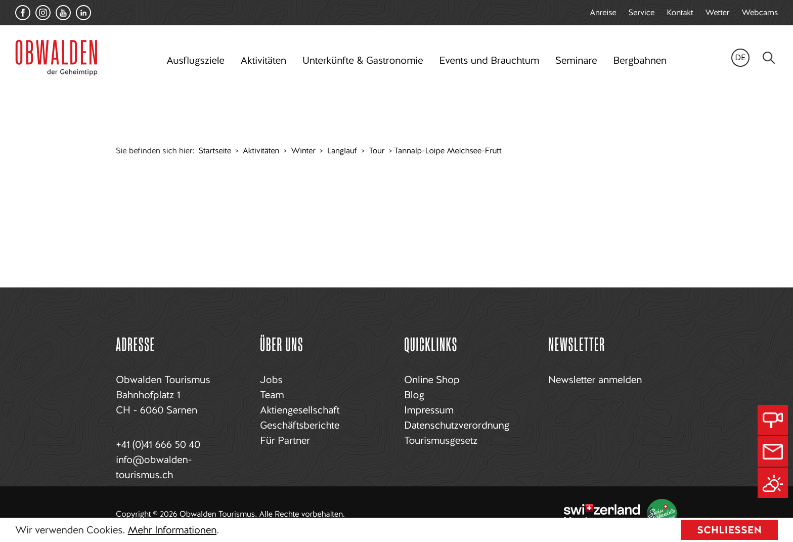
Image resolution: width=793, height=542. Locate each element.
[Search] (769, 58)
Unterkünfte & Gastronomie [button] (362, 60)
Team (272, 394)
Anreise (603, 12)
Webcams (759, 12)
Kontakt (680, 12)
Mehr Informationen (172, 529)
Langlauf (342, 150)
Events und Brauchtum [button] (489, 60)
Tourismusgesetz (440, 440)
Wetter (718, 12)
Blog (414, 394)
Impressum (429, 409)
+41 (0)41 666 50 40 (158, 444)
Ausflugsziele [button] (195, 60)
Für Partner (285, 440)
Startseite (215, 150)
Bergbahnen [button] (639, 60)
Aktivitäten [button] (263, 60)
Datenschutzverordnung (456, 425)
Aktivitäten (261, 150)
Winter (303, 150)
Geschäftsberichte (299, 425)
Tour (376, 150)
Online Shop (431, 379)
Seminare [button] (576, 60)
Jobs (271, 379)
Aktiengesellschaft (299, 409)
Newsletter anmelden (595, 379)
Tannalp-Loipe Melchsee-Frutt (447, 150)
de (740, 57)
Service (642, 12)
